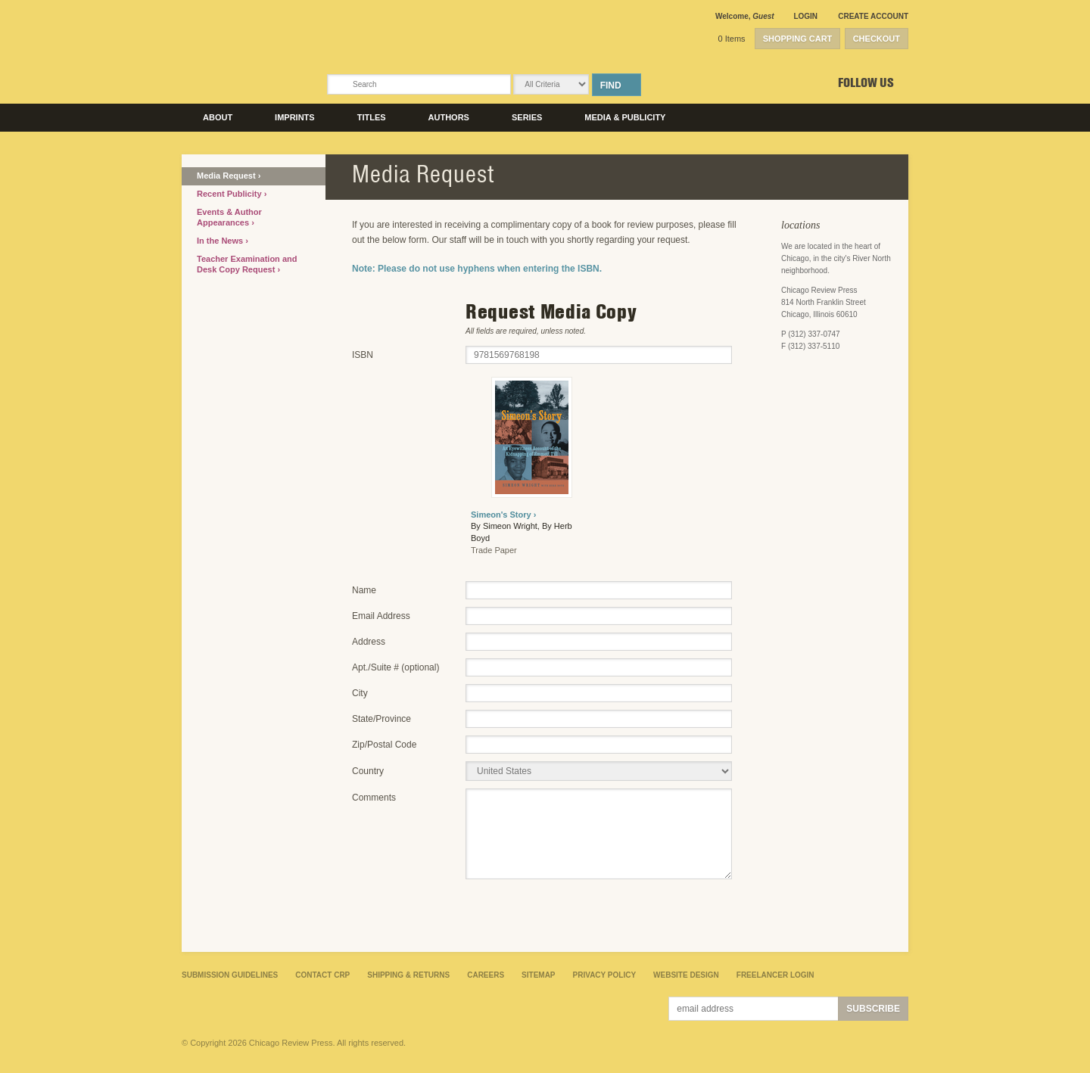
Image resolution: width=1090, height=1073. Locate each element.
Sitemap (538, 975)
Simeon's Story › (503, 514)
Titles (371, 117)
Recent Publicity (230, 193)
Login (805, 16)
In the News (221, 240)
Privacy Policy (605, 975)
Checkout (876, 38)
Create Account (873, 16)
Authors (448, 117)
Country (368, 771)
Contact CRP (322, 975)
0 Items (732, 38)
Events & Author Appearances (229, 217)
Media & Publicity (624, 117)
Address (368, 641)
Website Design (686, 975)
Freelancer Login (775, 975)
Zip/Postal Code (384, 744)
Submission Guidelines (230, 975)
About (217, 117)
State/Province (381, 719)
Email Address (381, 616)
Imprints (295, 117)
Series (527, 117)
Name (364, 590)
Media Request (227, 175)
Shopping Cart (798, 38)
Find (610, 85)
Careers (485, 975)
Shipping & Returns (408, 975)
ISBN (362, 355)
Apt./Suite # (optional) (395, 667)
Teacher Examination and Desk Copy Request (247, 264)
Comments (374, 797)
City (360, 693)
